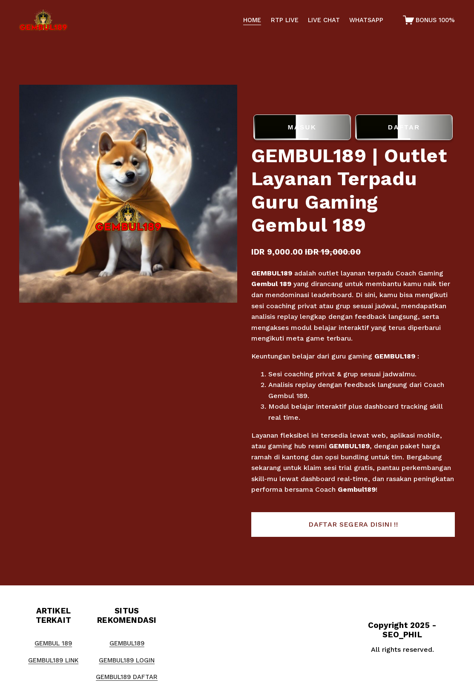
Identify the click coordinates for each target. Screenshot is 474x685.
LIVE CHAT (324, 20)
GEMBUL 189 (53, 643)
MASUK (302, 127)
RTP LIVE (285, 20)
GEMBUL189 (271, 273)
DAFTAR (404, 127)
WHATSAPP (366, 20)
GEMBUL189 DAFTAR (127, 677)
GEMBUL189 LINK (53, 660)
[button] (353, 524)
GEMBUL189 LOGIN (127, 660)
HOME (252, 20)
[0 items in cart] (429, 20)
